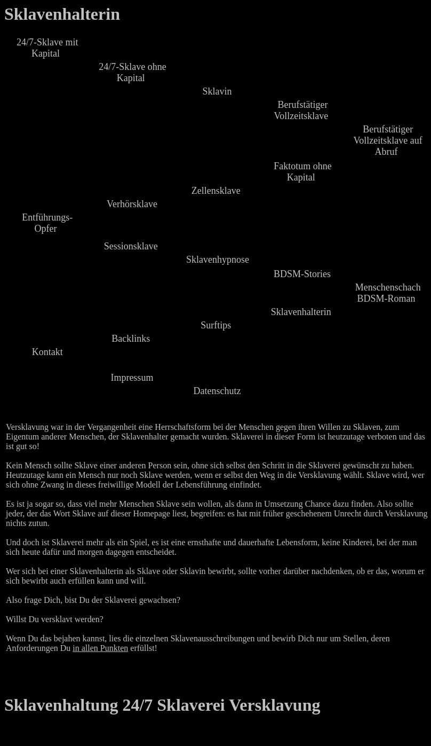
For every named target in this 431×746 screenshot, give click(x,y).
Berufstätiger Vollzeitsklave (301, 110)
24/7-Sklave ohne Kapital (132, 72)
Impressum (131, 377)
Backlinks (130, 338)
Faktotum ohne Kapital (303, 172)
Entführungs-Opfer (47, 223)
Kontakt (47, 352)
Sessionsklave (131, 246)
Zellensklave (216, 190)
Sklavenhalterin (62, 13)
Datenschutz (217, 391)
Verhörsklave (132, 204)
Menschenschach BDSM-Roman (388, 293)
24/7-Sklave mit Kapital (47, 48)
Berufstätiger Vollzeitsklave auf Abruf (388, 140)
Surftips (216, 325)
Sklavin (217, 91)
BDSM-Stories (302, 274)
